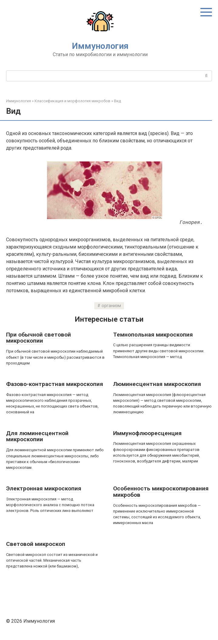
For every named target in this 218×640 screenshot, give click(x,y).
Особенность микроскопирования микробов (161, 491)
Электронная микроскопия (43, 488)
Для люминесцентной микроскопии (37, 436)
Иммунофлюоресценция (147, 433)
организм (111, 305)
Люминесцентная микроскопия (157, 384)
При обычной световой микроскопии (38, 337)
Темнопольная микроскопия (153, 334)
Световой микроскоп (35, 543)
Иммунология (100, 46)
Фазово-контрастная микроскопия (54, 384)
